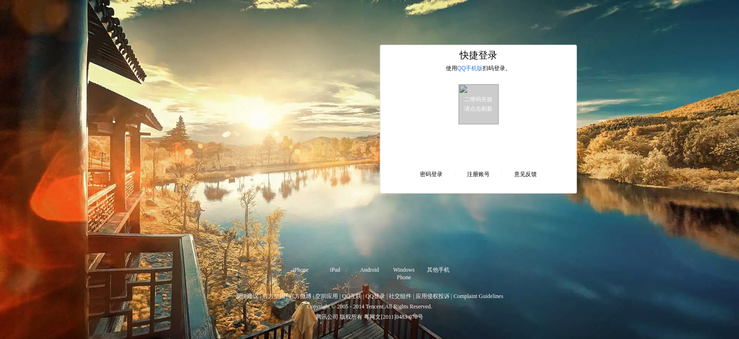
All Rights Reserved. (408, 306)
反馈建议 (247, 296)
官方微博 (300, 296)
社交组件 (400, 296)
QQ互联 (351, 296)
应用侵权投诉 (433, 296)
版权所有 (351, 317)
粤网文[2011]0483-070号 (393, 317)
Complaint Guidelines (478, 296)
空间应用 (326, 296)
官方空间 (274, 296)
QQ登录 (375, 296)
